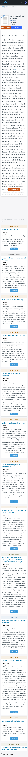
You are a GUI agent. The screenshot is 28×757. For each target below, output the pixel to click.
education (17, 69)
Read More (14, 249)
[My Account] (26, 2)
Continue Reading (14, 189)
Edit (7, 32)
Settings (16, 32)
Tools (12, 32)
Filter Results (24, 32)
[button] (2, 2)
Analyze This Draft (16, 27)
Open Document (5, 27)
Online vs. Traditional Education (17, 17)
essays (7, 6)
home (2, 6)
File (3, 32)
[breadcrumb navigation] (14, 7)
